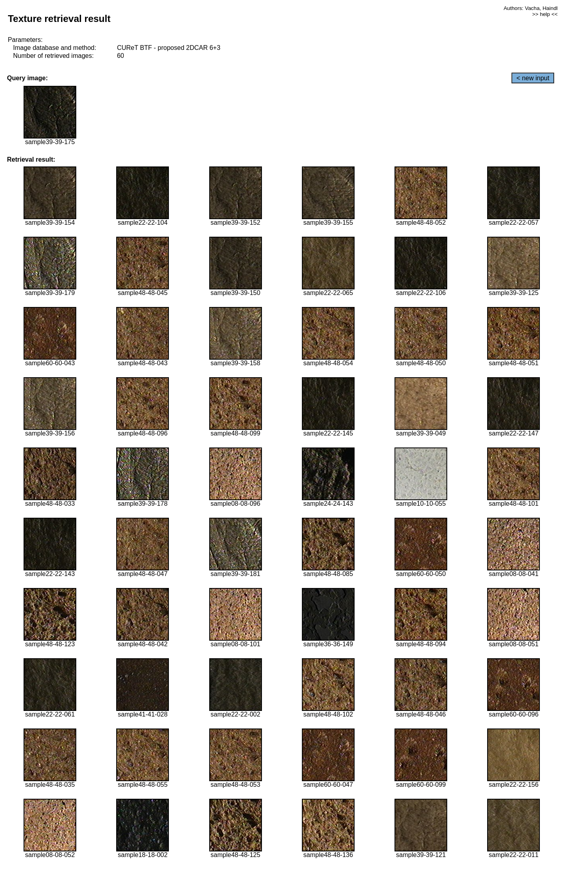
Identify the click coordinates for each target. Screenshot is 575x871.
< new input (532, 78)
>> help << (545, 14)
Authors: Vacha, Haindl (530, 8)
